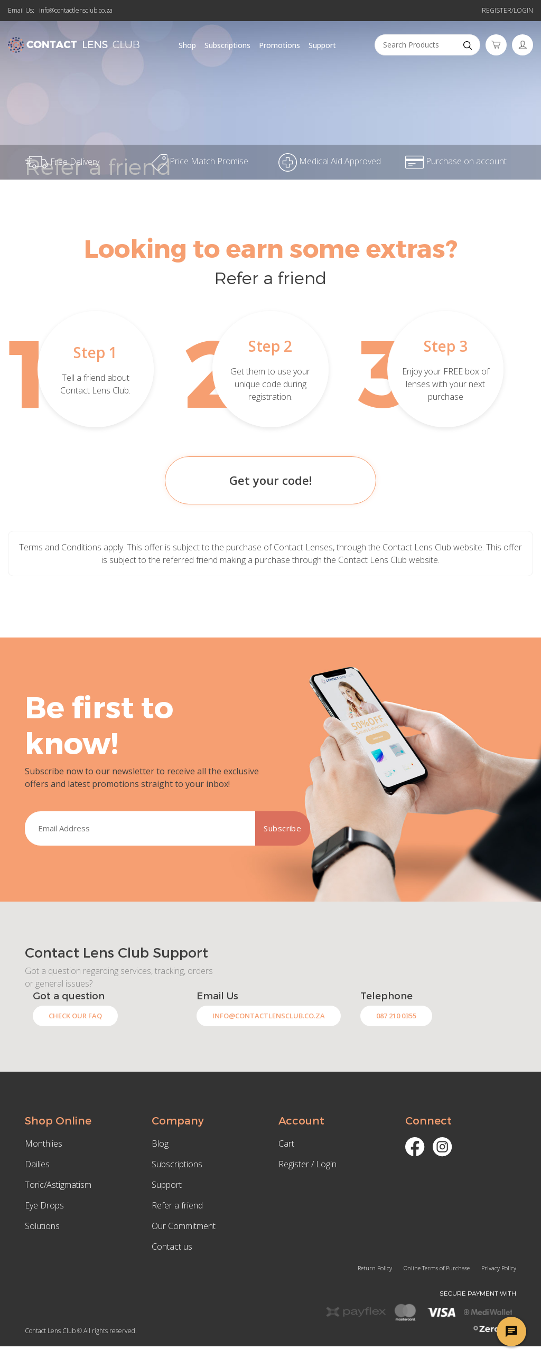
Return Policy (375, 1268)
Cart (286, 1143)
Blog (160, 1143)
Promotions (279, 45)
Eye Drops (44, 1205)
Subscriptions (227, 45)
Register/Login (507, 10)
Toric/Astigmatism (58, 1185)
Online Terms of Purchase (437, 1268)
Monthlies (43, 1143)
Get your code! (270, 480)
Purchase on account (456, 161)
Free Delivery (62, 161)
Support (322, 45)
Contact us (172, 1246)
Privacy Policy (498, 1268)
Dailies (37, 1164)
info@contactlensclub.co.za (76, 10)
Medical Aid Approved (329, 161)
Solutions (42, 1226)
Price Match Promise (200, 161)
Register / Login (307, 1164)
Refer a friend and (270, 11)
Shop (187, 45)
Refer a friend (177, 1205)
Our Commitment (184, 1226)
